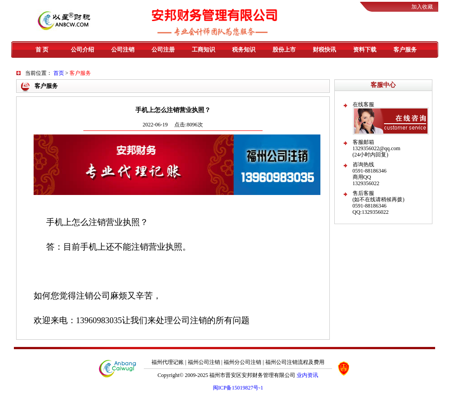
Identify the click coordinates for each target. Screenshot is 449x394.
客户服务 (405, 49)
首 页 (41, 49)
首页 (58, 73)
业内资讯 (307, 375)
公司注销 (122, 49)
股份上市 (284, 49)
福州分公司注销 (242, 362)
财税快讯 (324, 49)
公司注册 (163, 49)
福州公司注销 (204, 362)
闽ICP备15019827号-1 (238, 388)
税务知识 (243, 49)
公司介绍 (82, 49)
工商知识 (203, 49)
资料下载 (364, 49)
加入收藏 (422, 7)
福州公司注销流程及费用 (294, 362)
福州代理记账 (167, 362)
